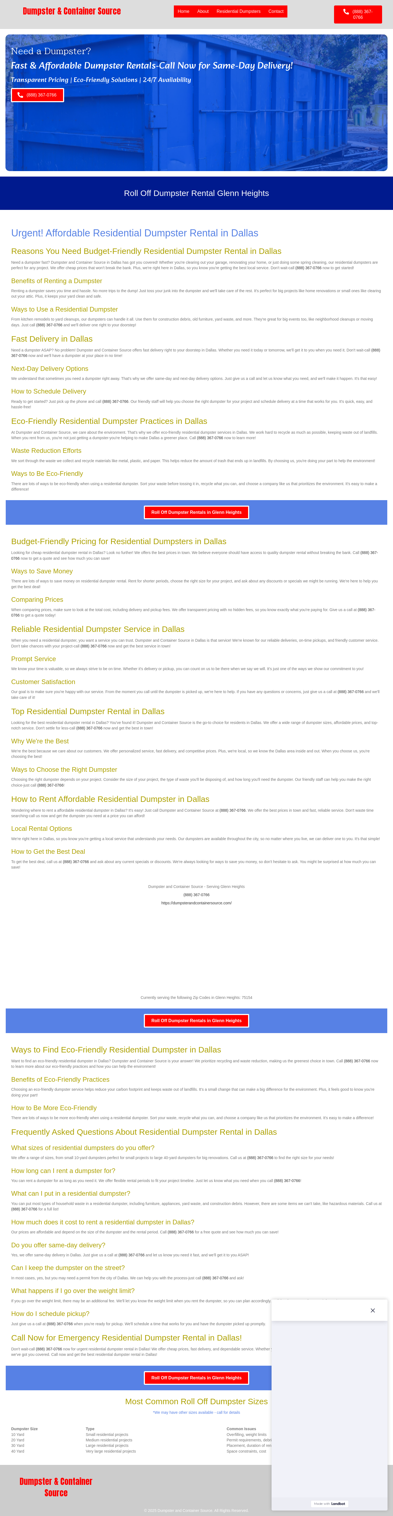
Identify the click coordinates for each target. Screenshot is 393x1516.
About (203, 11)
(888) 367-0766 (308, 268)
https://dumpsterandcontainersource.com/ (196, 903)
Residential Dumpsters (239, 11)
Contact (276, 11)
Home (183, 11)
